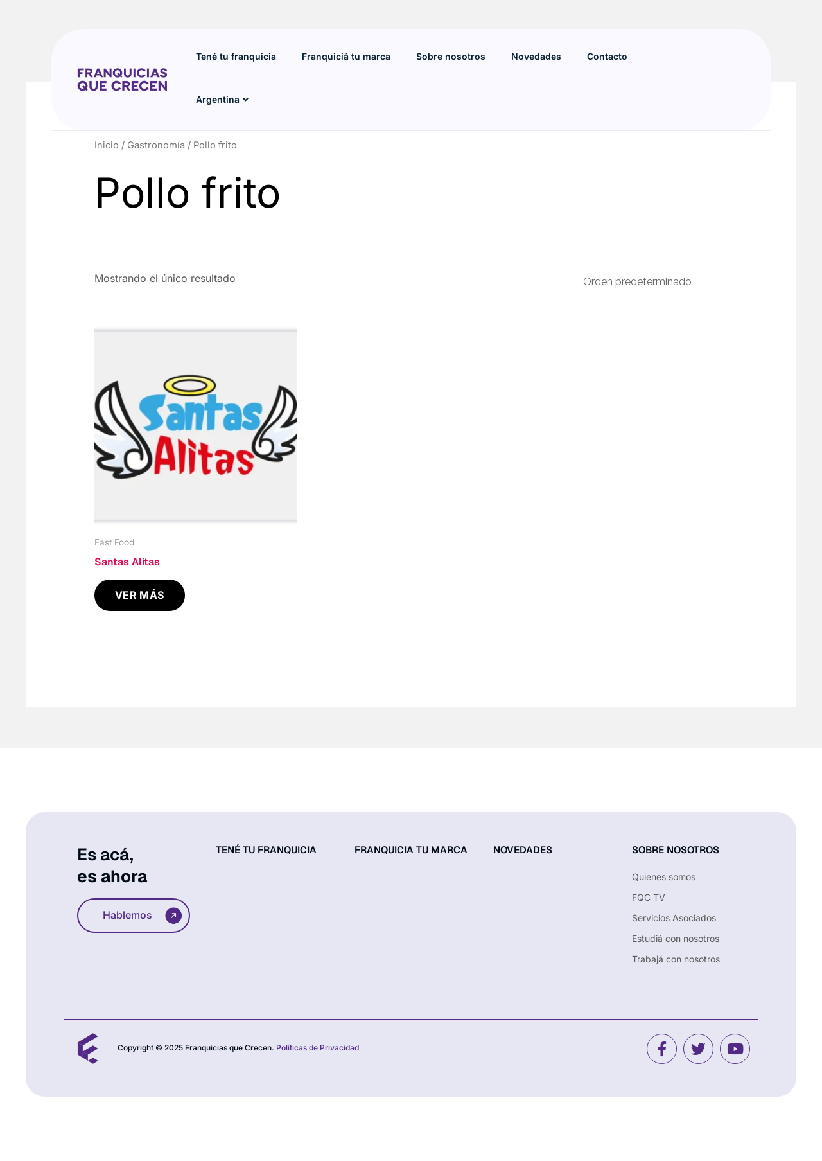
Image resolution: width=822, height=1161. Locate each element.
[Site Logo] (122, 78)
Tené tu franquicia (236, 56)
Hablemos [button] (142, 915)
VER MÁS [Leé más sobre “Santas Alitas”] (139, 595)
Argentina (222, 100)
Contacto (607, 56)
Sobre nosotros (450, 56)
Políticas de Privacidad (317, 1047)
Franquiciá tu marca (346, 56)
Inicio (106, 145)
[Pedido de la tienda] (648, 282)
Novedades (536, 56)
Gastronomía (156, 145)
